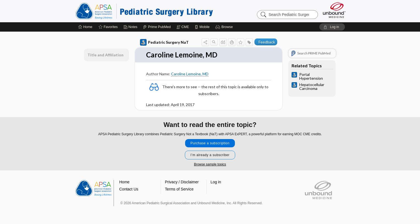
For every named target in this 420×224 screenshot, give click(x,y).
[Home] (85, 27)
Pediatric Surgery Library (144, 11)
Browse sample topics (210, 164)
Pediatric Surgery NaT (164, 42)
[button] (224, 27)
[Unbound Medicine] (334, 10)
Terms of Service (179, 189)
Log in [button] (216, 182)
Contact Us (128, 189)
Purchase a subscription (210, 143)
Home (124, 182)
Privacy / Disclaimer (182, 182)
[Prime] (157, 27)
